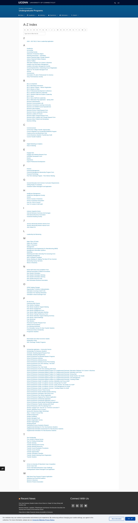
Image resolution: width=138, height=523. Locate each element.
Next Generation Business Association (37, 280)
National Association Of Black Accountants (38, 271)
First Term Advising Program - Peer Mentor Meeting (41, 176)
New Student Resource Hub (34, 278)
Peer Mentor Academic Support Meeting (38, 307)
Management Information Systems (36, 250)
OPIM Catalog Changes (33, 287)
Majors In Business (32, 245)
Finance (29, 168)
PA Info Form (30, 301)
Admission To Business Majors (35, 53)
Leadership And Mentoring (34, 234)
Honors (29, 197)
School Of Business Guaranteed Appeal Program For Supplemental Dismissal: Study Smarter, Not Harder (55, 376)
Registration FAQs (32, 340)
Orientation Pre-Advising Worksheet (36, 292)
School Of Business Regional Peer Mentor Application (41, 397)
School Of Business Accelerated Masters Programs (41, 356)
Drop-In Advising (31, 145)
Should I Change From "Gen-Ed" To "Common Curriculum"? (43, 407)
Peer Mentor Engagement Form (35, 310)
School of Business (25, 8)
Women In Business (32, 480)
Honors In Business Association (35, 200)
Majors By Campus (32, 243)
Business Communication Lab (35, 103)
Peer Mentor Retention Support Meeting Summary (40, 315)
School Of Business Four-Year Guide (37, 367)
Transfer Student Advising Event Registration (39, 455)
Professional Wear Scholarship (35, 330)
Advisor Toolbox (31, 61)
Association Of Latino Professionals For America (40, 75)
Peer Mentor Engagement (34, 308)
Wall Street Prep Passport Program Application (39, 476)
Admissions (64, 15)
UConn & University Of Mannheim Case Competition (41, 464)
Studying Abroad (31, 423)
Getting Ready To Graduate (34, 184)
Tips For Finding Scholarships (35, 441)
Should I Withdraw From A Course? (36, 409)
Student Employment (32, 414)
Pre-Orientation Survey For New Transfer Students (40, 328)
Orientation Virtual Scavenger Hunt (36, 294)
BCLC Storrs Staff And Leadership (36, 98)
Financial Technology (32, 174)
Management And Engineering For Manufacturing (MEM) (42, 248)
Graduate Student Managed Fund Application (39, 186)
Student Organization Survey (35, 420)
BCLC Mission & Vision (33, 89)
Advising (42, 15)
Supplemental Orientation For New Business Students (41, 430)
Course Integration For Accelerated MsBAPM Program (42, 131)
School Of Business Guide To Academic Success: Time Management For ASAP (48, 386)
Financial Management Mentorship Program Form (40, 172)
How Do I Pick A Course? (34, 202)
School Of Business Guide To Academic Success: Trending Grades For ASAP (48, 388)
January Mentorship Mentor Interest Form (38, 225)
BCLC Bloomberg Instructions (35, 85)
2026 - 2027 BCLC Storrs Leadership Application (40, 41)
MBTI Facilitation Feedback (34, 257)
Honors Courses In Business (34, 199)
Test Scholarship (31, 437)
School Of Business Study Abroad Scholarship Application (42, 402)
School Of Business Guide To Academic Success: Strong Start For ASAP (47, 383)
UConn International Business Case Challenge (39, 467)
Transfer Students (32, 457)
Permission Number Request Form (36, 322)
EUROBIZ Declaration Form (34, 156)
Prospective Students (32, 331)
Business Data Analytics (33, 108)
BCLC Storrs (30, 96)
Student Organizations (33, 421)
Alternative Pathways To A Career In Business (39, 62)
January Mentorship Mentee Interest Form (38, 223)
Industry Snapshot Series (34, 211)
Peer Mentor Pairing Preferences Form (37, 314)
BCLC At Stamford (32, 84)
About (21, 15)
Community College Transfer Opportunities (38, 129)
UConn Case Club (32, 466)
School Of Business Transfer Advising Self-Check (40, 404)
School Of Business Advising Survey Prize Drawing (41, 361)
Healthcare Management (33, 193)
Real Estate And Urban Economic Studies (38, 338)
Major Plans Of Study (32, 241)
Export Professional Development (36, 161)
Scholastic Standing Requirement (36, 354)
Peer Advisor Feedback (33, 305)
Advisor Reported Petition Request (36, 59)
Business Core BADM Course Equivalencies (39, 106)
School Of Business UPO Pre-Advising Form (39, 406)
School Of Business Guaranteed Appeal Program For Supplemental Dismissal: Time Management (53, 377)
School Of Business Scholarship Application (39, 398)
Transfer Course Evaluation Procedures (37, 448)
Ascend (29, 71)
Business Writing (31, 121)
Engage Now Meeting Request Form (37, 154)
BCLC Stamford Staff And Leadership (37, 92)
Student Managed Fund (33, 418)
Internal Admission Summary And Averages (38, 213)
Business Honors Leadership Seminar (37, 112)
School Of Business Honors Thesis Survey (38, 390)
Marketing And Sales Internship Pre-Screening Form (41, 254)
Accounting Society (32, 52)
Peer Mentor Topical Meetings (35, 317)
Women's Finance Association (35, 482)
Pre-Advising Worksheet (33, 326)
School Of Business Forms (34, 365)
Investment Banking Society (34, 216)
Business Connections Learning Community (39, 105)
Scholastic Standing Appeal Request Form (38, 353)
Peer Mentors (30, 321)
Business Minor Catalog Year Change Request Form (41, 117)
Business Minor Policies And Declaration (38, 119)
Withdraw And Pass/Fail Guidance (36, 478)
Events (29, 158)
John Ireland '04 (31, 227)
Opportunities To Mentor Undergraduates (38, 289)
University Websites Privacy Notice (43, 520)
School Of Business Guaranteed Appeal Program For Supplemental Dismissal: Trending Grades (53, 379)
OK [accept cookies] (130, 518)
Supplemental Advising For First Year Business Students (42, 427)
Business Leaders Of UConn (34, 114)
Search (75, 15)
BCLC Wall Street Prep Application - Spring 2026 (40, 99)
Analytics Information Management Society (38, 66)
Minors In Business (32, 262)
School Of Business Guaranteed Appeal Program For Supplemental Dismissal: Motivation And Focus (54, 372)
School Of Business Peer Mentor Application (39, 395)
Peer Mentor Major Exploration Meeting (37, 312)
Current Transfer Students (34, 136)
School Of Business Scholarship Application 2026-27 (41, 400)
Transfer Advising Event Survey (35, 444)
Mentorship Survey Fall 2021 (35, 261)
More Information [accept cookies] (116, 519)
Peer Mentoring (31, 319)
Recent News (28, 498)
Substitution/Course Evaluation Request (38, 425)
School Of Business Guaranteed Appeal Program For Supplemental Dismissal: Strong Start (52, 374)
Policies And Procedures (33, 324)
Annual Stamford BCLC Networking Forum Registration (42, 68)
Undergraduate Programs (31, 10)
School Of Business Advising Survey (37, 360)
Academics (32, 15)
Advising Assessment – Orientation (36, 55)
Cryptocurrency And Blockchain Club (37, 133)
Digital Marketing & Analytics (34, 144)
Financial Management (33, 170)
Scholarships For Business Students (37, 351)
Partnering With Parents (33, 303)
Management (30, 246)
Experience (53, 15)
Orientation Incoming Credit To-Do (36, 291)
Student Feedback (32, 416)
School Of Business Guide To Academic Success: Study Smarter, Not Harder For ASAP (50, 384)
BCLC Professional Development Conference (39, 91)
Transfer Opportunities (33, 451)
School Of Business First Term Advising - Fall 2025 (40, 363)
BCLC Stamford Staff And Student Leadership (39, 94)
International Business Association (36, 214)
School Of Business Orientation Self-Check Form (40, 393)
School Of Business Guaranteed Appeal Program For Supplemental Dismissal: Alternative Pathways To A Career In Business (61, 370)
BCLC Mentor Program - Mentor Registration (39, 87)
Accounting (30, 50)
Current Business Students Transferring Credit (39, 135)
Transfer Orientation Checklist (35, 453)
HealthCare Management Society (36, 195)
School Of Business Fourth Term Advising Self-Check (41, 369)
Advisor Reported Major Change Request (38, 57)
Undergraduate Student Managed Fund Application (41, 469)
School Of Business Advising (35, 358)
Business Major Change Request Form (37, 115)
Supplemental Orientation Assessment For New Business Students (45, 428)
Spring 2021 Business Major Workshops (38, 411)
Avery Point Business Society (35, 76)
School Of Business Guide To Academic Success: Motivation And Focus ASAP (48, 381)
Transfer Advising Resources (35, 446)
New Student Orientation (33, 273)
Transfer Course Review (33, 450)
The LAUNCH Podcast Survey (35, 439)
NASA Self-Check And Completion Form (38, 269)
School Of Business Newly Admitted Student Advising (41, 391)
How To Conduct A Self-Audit (35, 204)
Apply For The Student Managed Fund (37, 69)
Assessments (30, 73)
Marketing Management (33, 255)
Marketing (29, 252)
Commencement (31, 128)
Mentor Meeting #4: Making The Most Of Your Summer (42, 259)
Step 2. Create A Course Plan (35, 413)
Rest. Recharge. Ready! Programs (36, 342)
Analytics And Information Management (37, 64)
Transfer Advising (31, 443)
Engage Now (30, 152)
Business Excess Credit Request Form (37, 110)
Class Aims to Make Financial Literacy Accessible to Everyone (36, 512)
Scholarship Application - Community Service (39, 349)
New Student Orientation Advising (36, 275)
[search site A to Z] (34, 33)
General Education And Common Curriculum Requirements (43, 183)
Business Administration (33, 101)
